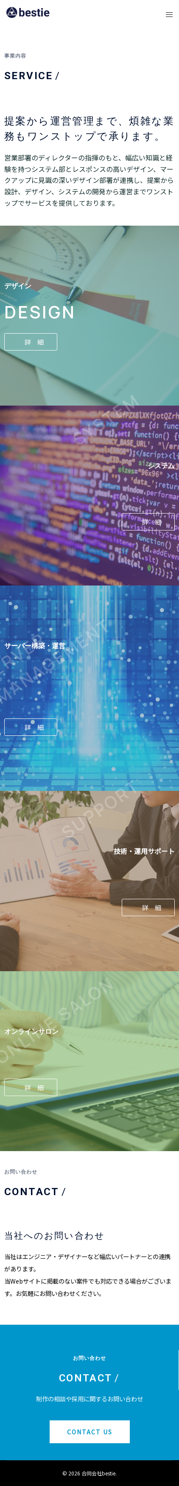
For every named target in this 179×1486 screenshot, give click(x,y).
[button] (30, 342)
